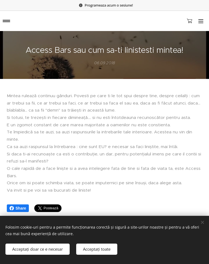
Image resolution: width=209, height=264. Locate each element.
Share (18, 208)
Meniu (200, 21)
